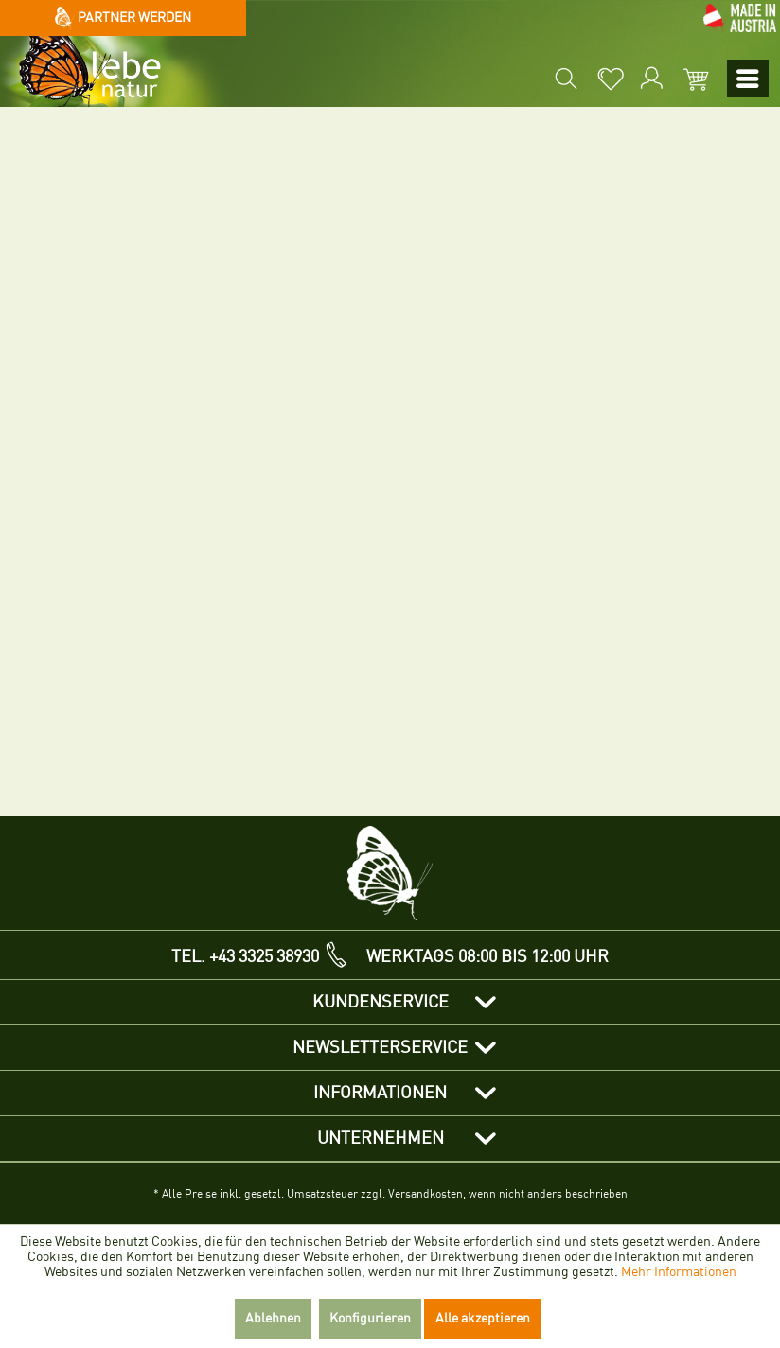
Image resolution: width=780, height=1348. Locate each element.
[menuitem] (564, 78)
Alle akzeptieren (482, 1318)
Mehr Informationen (678, 1272)
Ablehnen (273, 1318)
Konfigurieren (370, 1318)
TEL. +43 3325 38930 (245, 956)
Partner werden (123, 18)
